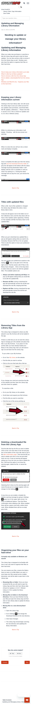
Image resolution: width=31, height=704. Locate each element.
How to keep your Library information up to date (15, 72)
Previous (5, 662)
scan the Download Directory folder (16, 163)
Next (27, 662)
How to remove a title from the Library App (13, 76)
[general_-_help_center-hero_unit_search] (15, 18)
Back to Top (15, 188)
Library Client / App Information (12, 11)
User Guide (6, 13)
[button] (28, 3)
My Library (13, 357)
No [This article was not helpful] (20, 653)
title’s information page (10, 454)
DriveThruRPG (5, 9)
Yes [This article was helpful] (13, 653)
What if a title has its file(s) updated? (12, 74)
